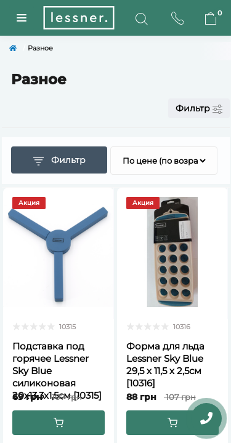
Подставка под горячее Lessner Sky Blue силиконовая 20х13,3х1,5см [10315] (57, 370)
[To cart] (58, 422)
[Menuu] (21, 18)
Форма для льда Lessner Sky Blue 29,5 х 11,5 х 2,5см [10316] (165, 364)
